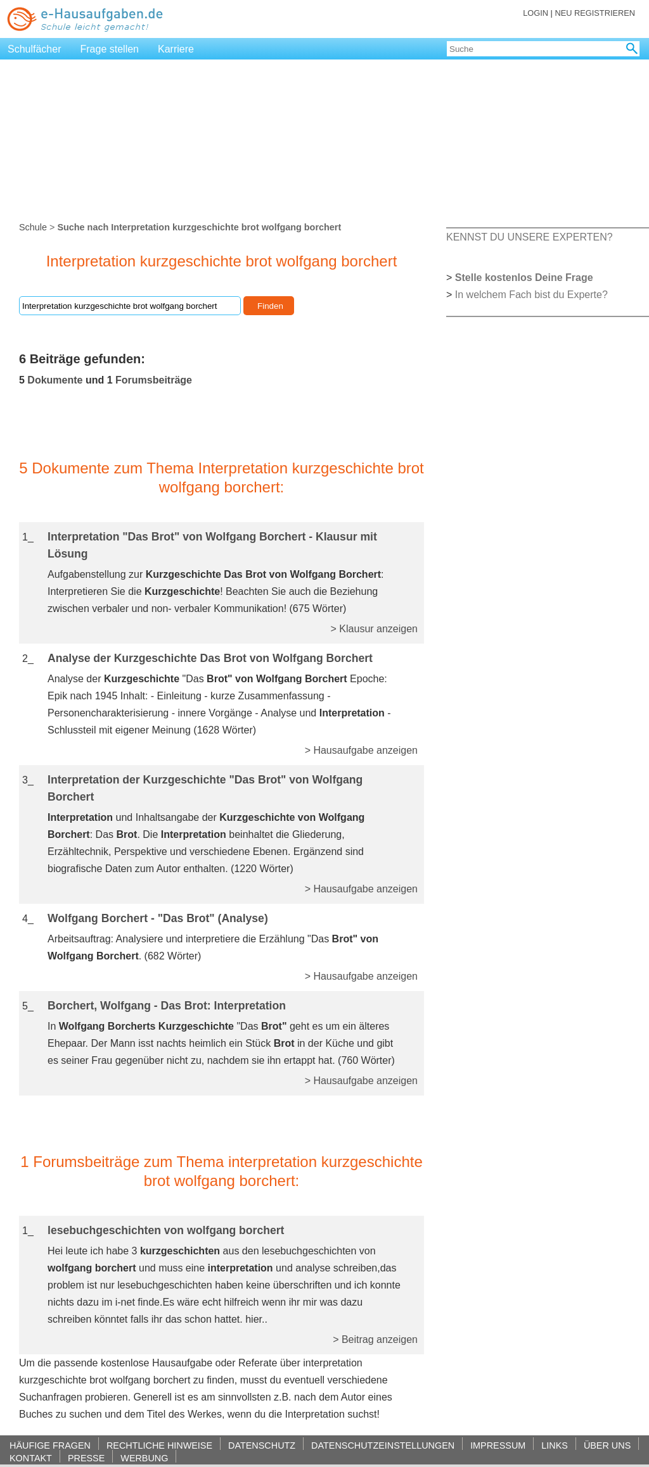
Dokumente (54, 380)
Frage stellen (109, 49)
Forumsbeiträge (153, 380)
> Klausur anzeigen (374, 628)
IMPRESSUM (497, 1445)
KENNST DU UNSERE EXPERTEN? (529, 237)
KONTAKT (31, 1458)
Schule (33, 227)
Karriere (176, 49)
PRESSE (86, 1458)
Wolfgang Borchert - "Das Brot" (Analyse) (158, 918)
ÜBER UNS (607, 1445)
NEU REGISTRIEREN (595, 13)
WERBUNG (144, 1458)
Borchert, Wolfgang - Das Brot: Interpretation (167, 1005)
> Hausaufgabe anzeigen (361, 750)
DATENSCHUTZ (261, 1445)
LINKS (554, 1445)
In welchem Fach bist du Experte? (531, 294)
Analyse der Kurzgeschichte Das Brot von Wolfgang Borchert (210, 658)
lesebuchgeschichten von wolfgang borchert (166, 1230)
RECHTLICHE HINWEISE (159, 1445)
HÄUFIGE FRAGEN (50, 1445)
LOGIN (535, 13)
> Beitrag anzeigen (375, 1339)
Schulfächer (34, 49)
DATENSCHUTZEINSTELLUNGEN (382, 1445)
